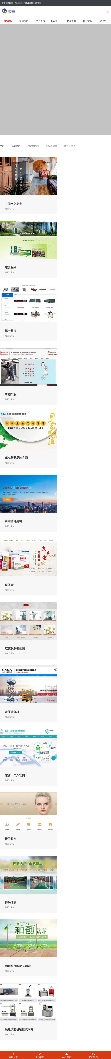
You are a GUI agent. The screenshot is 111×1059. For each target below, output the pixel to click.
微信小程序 (69, 146)
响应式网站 (51, 146)
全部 (2, 146)
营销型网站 (33, 146)
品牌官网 (16, 146)
